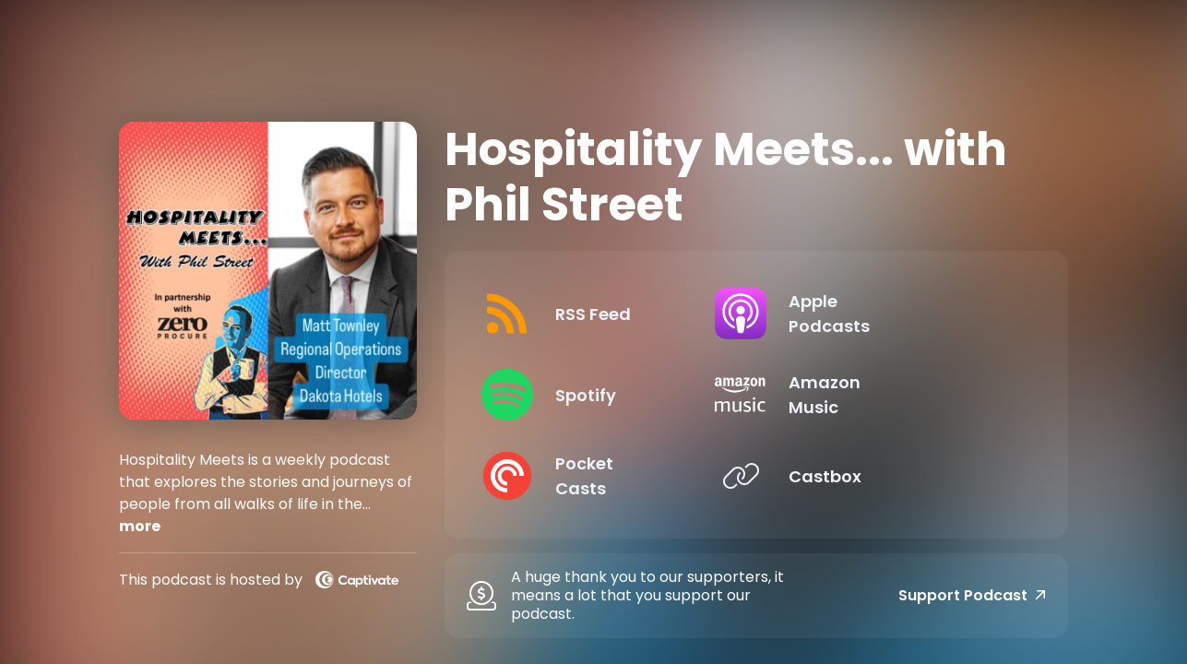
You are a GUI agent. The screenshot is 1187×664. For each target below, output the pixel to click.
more (139, 526)
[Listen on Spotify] (608, 395)
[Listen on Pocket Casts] (608, 476)
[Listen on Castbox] (890, 476)
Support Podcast (972, 596)
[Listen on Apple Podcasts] (890, 313)
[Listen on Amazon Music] (890, 395)
